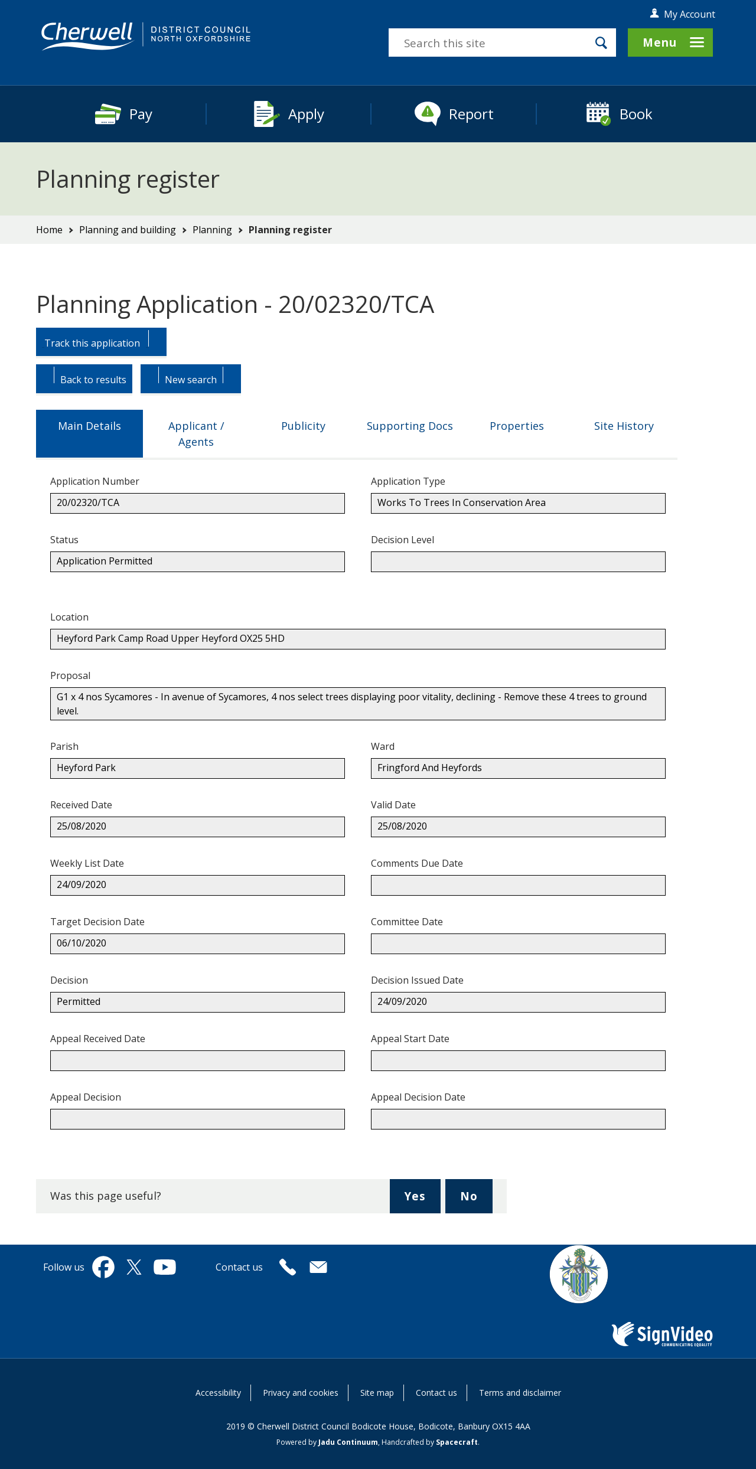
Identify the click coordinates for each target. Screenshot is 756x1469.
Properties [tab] (517, 426)
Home (49, 229)
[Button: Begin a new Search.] (191, 379)
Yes (422, 1200)
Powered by (327, 1442)
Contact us (436, 1392)
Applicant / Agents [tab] (196, 434)
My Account (689, 14)
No (476, 1200)
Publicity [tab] (303, 426)
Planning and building (127, 229)
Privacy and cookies (300, 1392)
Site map (377, 1392)
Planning (212, 229)
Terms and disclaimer (520, 1392)
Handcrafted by (430, 1442)
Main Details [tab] (89, 426)
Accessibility (218, 1392)
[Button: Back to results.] (84, 379)
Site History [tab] (624, 426)
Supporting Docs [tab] (410, 426)
